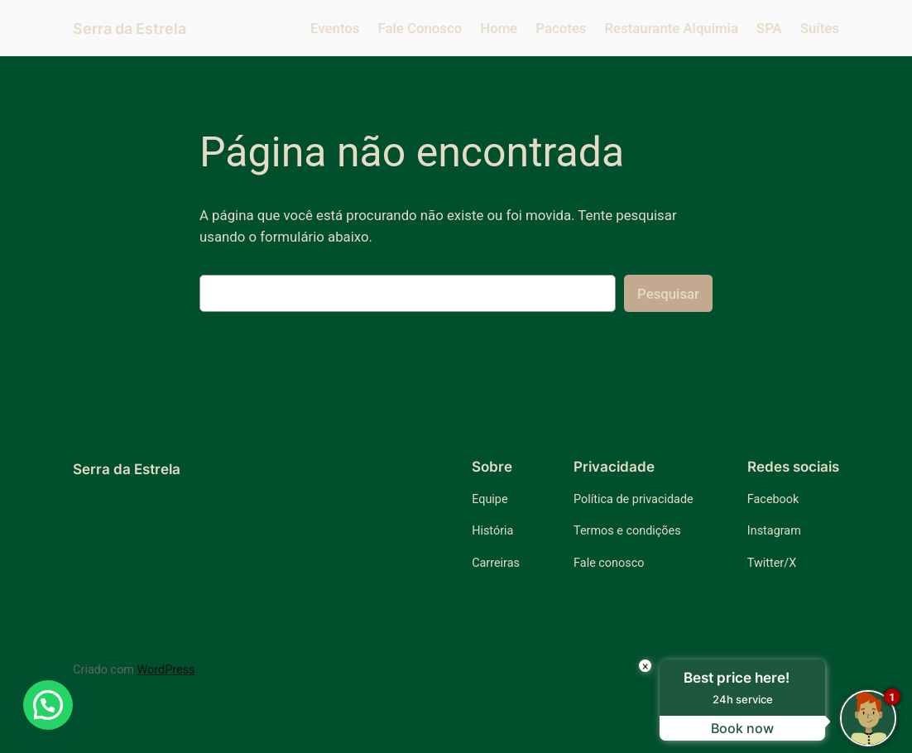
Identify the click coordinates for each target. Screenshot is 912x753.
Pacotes (560, 28)
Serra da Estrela (129, 28)
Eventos (334, 28)
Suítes (819, 28)
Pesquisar (668, 293)
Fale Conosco (420, 28)
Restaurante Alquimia (671, 28)
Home (498, 28)
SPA (769, 28)
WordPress (166, 670)
